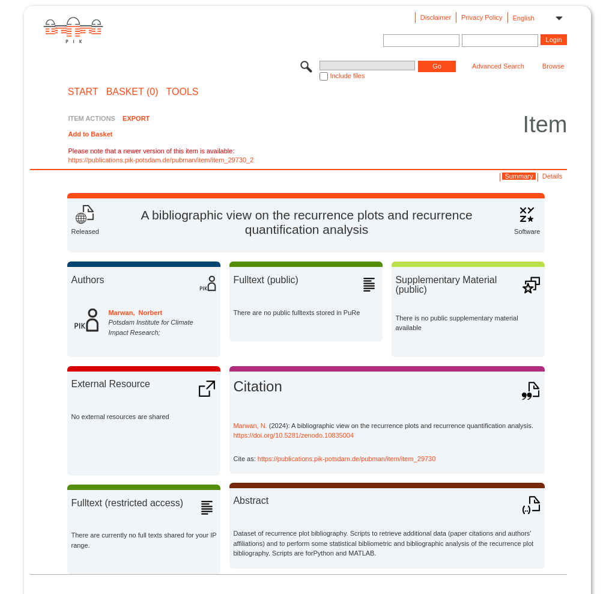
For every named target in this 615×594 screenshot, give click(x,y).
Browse (553, 66)
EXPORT (136, 118)
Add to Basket (90, 134)
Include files (347, 75)
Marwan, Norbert (135, 312)
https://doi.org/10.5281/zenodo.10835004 (293, 435)
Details (552, 176)
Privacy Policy (481, 17)
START (83, 92)
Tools (182, 92)
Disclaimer (435, 17)
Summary (518, 176)
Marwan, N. (250, 425)
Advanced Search (498, 66)
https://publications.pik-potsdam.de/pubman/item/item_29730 (347, 458)
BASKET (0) (132, 92)
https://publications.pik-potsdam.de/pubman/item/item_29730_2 (160, 160)
